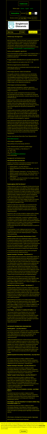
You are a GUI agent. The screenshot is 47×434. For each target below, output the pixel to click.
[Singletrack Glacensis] (23, 25)
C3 (33, 13)
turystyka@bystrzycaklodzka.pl (18, 153)
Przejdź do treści (23, 3)
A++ (25, 18)
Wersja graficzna (15, 13)
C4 (35, 13)
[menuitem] (22, 8)
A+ (22, 18)
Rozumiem (23, 431)
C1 (27, 13)
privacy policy (42, 425)
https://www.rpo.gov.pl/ (12, 138)
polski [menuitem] (31, 8)
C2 (30, 13)
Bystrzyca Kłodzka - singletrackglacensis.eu (24, 48)
